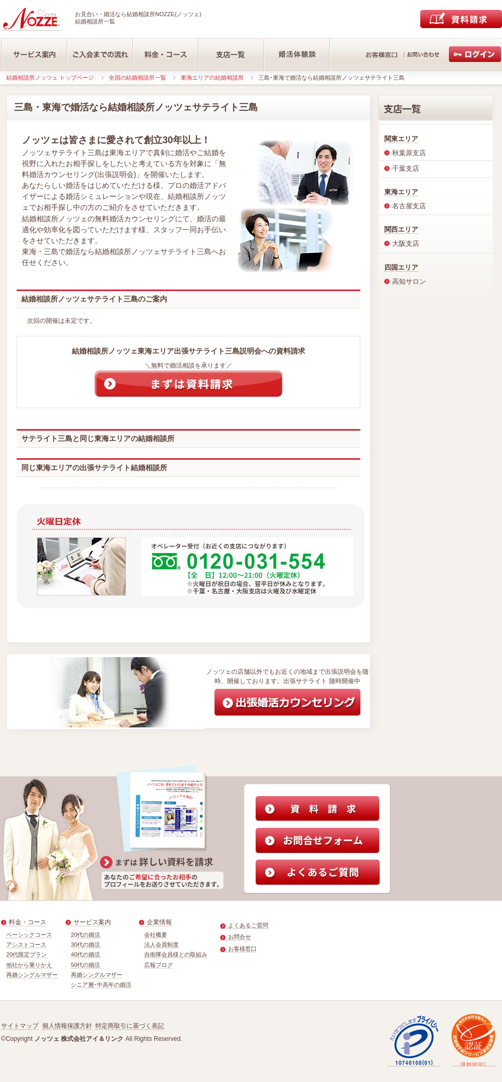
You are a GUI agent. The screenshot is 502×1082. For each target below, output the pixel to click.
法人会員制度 (161, 944)
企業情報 (159, 922)
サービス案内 (92, 922)
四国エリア (401, 267)
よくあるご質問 (248, 925)
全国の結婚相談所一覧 (137, 77)
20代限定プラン (26, 954)
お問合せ (239, 937)
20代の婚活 (86, 935)
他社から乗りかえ (29, 965)
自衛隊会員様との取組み (175, 954)
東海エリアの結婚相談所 (212, 77)
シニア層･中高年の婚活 (101, 985)
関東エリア (401, 139)
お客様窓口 (242, 949)
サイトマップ (20, 1025)
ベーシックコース (29, 935)
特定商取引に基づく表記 (129, 1025)
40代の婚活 (86, 954)
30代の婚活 (86, 944)
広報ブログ (158, 965)
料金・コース (27, 922)
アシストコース (26, 944)
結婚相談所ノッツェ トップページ (50, 77)
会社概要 (155, 935)
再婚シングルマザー (32, 975)
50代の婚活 (86, 965)
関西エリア (401, 229)
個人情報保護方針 (67, 1025)
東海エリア (401, 192)
